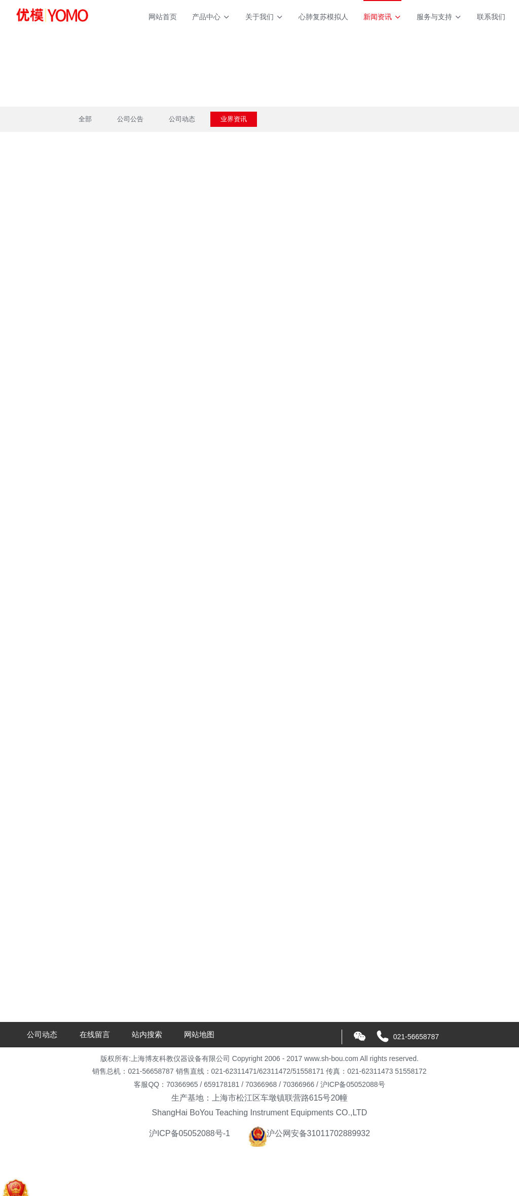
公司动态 (182, 119)
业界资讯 (233, 119)
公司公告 (130, 119)
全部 (85, 119)
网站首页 (163, 17)
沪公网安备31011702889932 (309, 1133)
